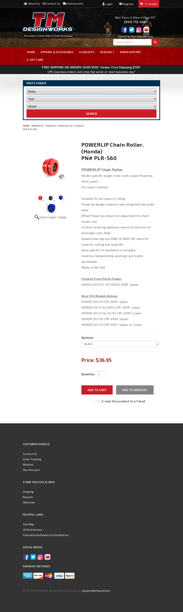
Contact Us (51, 3)
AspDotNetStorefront (96, 590)
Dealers (107, 52)
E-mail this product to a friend (123, 401)
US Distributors (32, 529)
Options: (87, 337)
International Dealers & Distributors (46, 535)
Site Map (28, 524)
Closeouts (86, 52)
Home (31, 52)
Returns (28, 497)
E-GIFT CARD (35, 59)
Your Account (31, 469)
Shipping (28, 491)
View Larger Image (53, 217)
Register (126, 4)
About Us (32, 3)
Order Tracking (32, 459)
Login (107, 4)
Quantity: (88, 374)
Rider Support (130, 52)
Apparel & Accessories (57, 52)
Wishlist (28, 464)
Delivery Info (73, 3)
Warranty (29, 502)
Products (37, 125)
